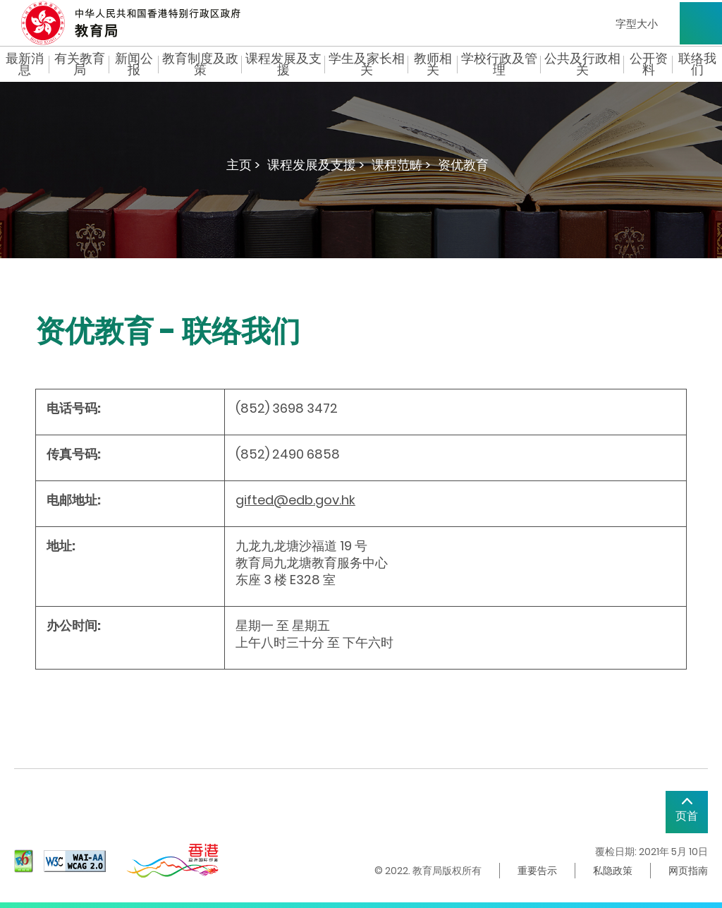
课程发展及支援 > (316, 165)
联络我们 (697, 64)
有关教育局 (79, 64)
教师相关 (433, 64)
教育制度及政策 (200, 64)
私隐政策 (612, 871)
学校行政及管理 (499, 64)
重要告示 (537, 871)
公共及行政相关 (582, 64)
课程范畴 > (401, 165)
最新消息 (25, 64)
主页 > (243, 165)
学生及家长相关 (367, 64)
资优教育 (463, 165)
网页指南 (688, 871)
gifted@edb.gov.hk (295, 500)
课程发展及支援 (283, 64)
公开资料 (649, 64)
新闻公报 (134, 64)
